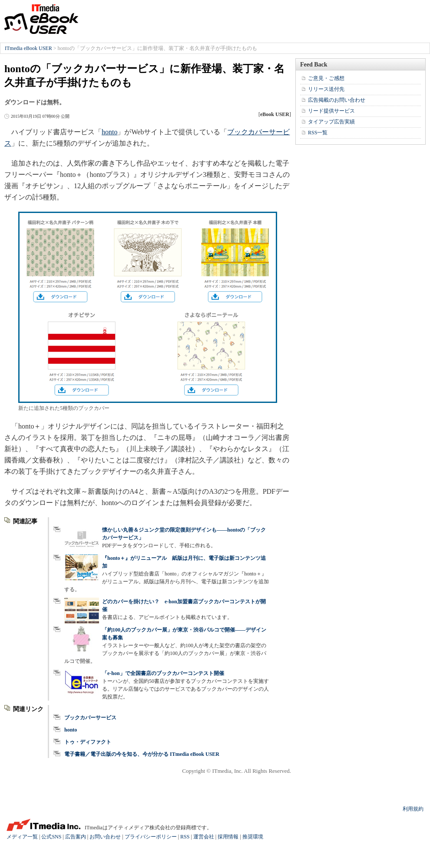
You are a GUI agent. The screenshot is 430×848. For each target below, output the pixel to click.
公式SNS (51, 837)
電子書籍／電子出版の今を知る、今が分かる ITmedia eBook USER (141, 754)
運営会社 (203, 837)
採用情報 (228, 837)
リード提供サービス (331, 111)
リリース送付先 (326, 89)
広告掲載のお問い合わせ (336, 100)
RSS (184, 837)
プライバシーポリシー (151, 837)
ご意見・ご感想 (326, 78)
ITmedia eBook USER (41, 19)
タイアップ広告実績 (331, 122)
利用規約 (413, 809)
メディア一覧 (22, 837)
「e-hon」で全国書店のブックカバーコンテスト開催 (163, 673)
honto (109, 132)
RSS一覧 (317, 133)
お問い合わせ (105, 837)
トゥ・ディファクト (87, 742)
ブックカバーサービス (90, 718)
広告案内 (75, 837)
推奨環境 (252, 837)
